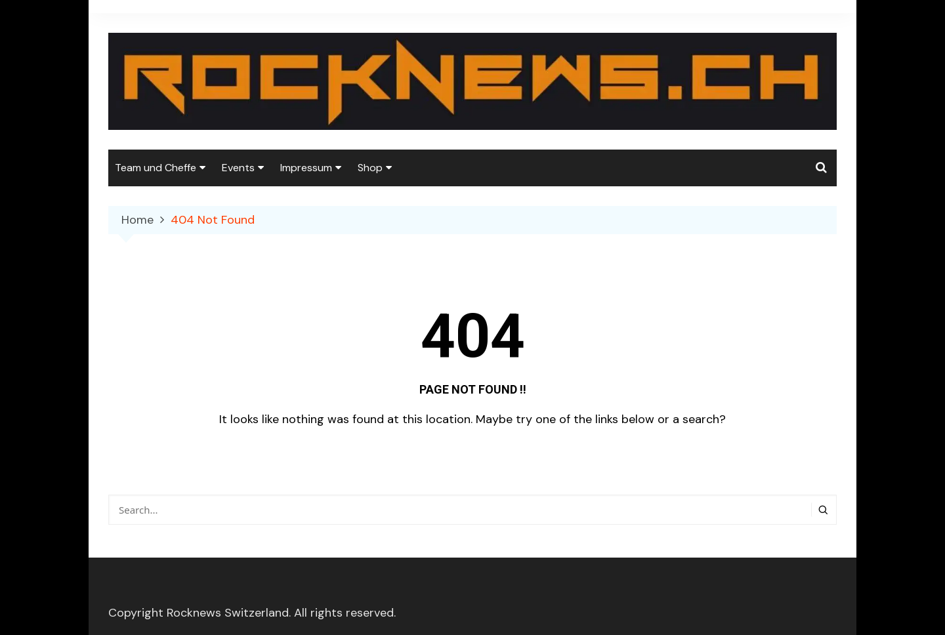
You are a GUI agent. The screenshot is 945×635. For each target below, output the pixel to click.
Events (238, 167)
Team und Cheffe (155, 167)
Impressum (306, 167)
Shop (370, 167)
